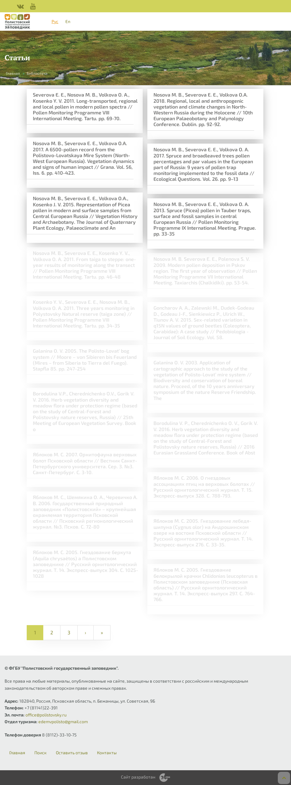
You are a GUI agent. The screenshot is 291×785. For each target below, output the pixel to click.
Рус (55, 21)
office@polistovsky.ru (46, 714)
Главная (13, 73)
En (67, 21)
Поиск (40, 753)
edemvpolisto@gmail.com (63, 721)
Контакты (107, 753)
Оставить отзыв (72, 753)
